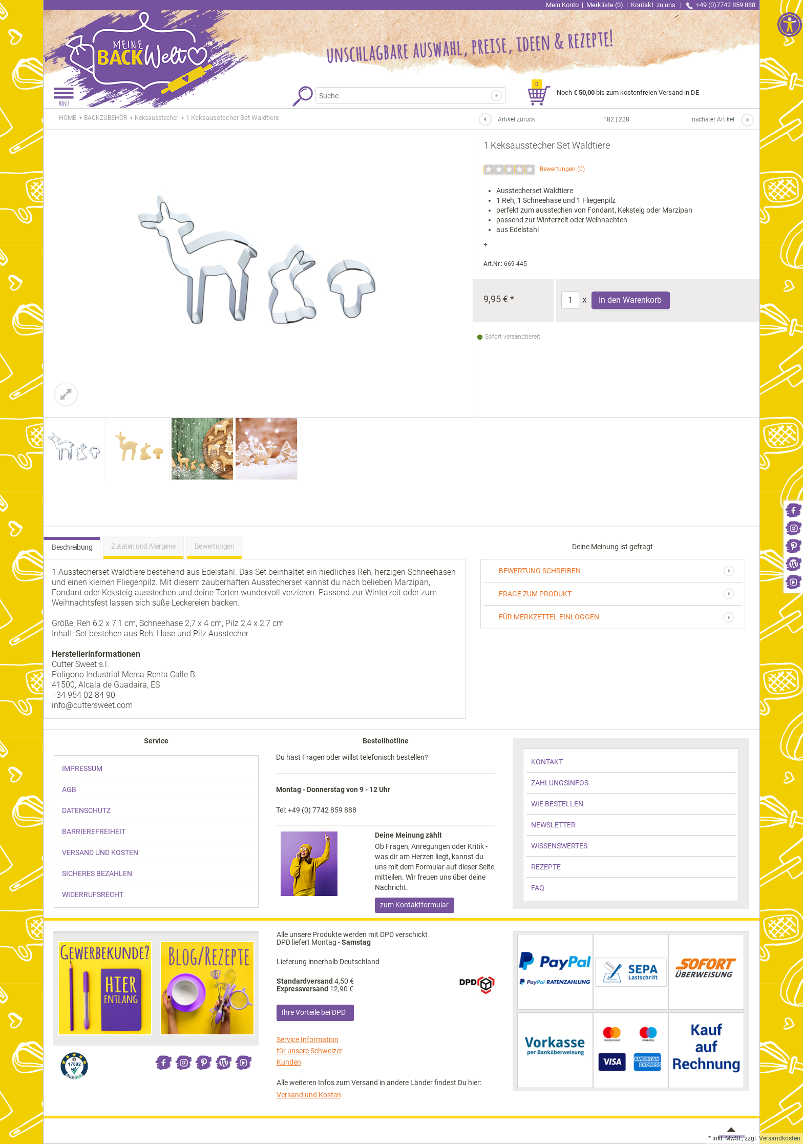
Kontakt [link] (654, 5)
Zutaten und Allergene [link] (143, 546)
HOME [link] (67, 117)
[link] (793, 509)
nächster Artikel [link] (713, 119)
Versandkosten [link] (779, 1138)
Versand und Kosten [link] (309, 1095)
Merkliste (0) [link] (604, 5)
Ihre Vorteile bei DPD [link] (314, 1012)
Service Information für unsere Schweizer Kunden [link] (310, 1050)
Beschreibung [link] (72, 547)
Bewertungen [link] (558, 169)
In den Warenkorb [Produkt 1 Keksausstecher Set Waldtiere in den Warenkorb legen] (630, 300)
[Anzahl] (570, 300)
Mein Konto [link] (562, 5)
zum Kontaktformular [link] (414, 905)
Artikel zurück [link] (516, 119)
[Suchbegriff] (403, 95)
